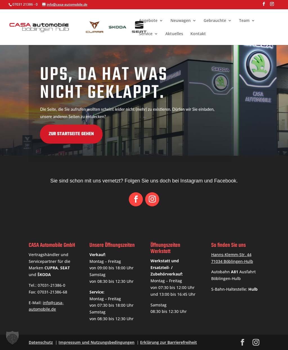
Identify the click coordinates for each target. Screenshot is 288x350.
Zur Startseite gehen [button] (35, 134)
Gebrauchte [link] (215, 21)
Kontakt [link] (198, 34)
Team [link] (244, 21)
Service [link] (145, 34)
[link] (107, 26)
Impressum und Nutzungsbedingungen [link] (96, 342)
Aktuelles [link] (174, 34)
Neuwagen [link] (180, 21)
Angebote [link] (148, 21)
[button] (264, 5)
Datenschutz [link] (41, 342)
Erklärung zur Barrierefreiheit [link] (168, 342)
